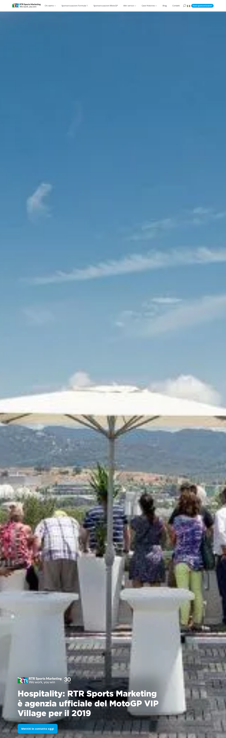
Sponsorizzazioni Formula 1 (74, 5)
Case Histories (148, 5)
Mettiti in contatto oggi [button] (37, 728)
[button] (188, 5)
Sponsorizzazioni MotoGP (105, 5)
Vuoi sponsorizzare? (202, 5)
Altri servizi (128, 5)
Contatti (176, 5)
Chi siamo (49, 5)
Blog (165, 5)
